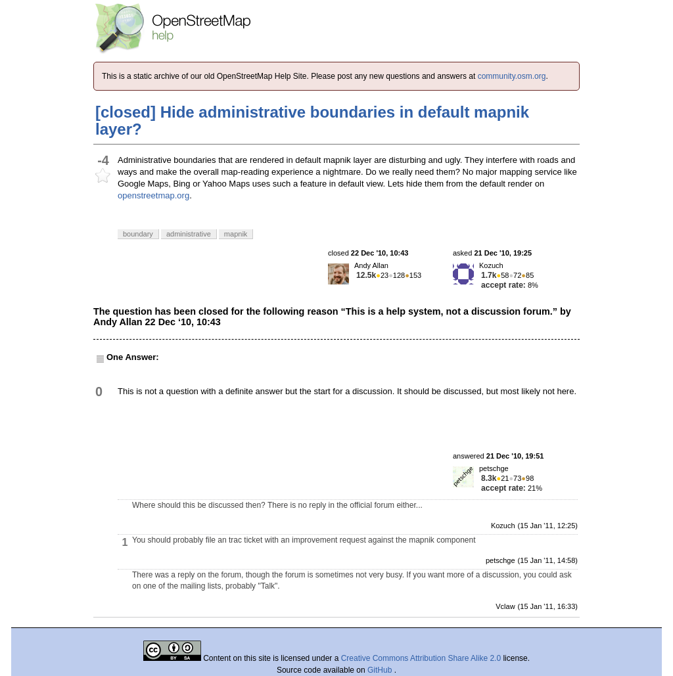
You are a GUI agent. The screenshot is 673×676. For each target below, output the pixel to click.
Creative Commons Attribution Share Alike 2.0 (421, 658)
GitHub (380, 670)
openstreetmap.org (153, 195)
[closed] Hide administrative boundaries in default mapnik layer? (312, 120)
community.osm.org (512, 76)
